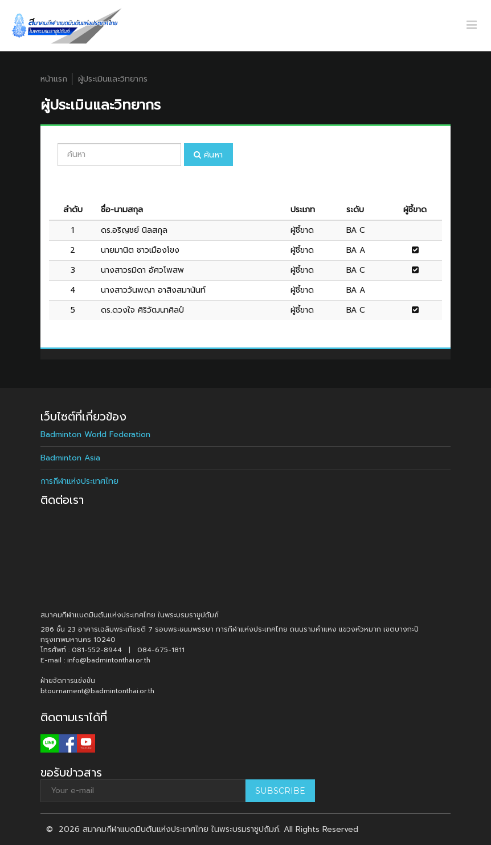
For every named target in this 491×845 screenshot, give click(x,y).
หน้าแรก (53, 79)
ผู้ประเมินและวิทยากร (113, 79)
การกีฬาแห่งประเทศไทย (79, 481)
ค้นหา (208, 154)
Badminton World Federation (95, 434)
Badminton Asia (70, 458)
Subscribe (280, 791)
